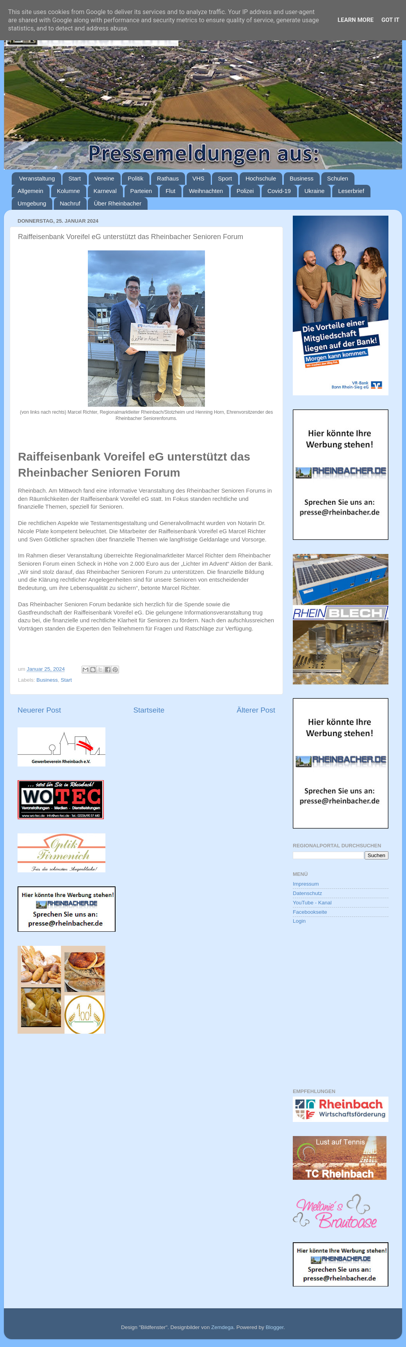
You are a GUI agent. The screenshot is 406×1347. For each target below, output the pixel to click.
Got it (390, 19)
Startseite (148, 710)
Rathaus (168, 178)
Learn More (356, 19)
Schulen (337, 178)
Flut (170, 191)
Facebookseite (310, 912)
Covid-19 (279, 191)
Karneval (105, 191)
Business (301, 178)
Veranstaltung (37, 178)
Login (299, 921)
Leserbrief (351, 191)
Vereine (104, 178)
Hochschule (261, 178)
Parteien (141, 191)
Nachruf (70, 203)
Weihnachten (206, 191)
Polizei (245, 191)
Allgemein (30, 191)
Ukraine (314, 191)
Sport (225, 178)
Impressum (306, 884)
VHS (198, 178)
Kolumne (68, 191)
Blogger (274, 1327)
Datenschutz (307, 893)
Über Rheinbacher (117, 203)
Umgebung (32, 203)
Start (74, 178)
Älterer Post (256, 710)
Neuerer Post (39, 710)
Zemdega (222, 1327)
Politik (135, 178)
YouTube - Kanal (312, 903)
